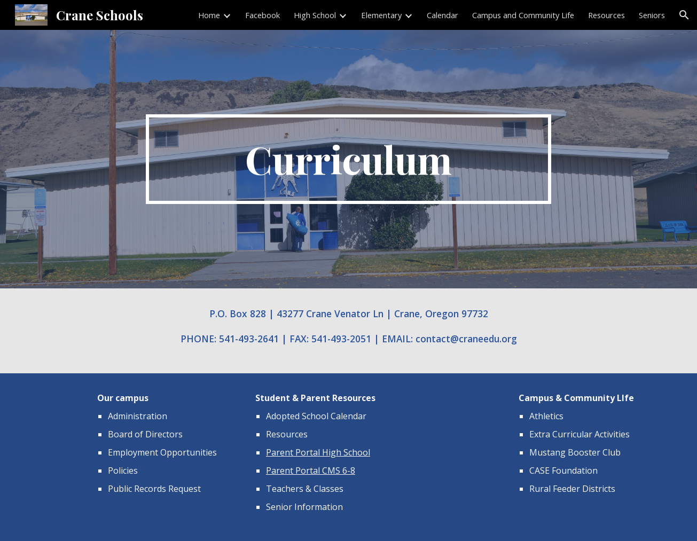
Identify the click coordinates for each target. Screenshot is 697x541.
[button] (684, 15)
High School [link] (315, 15)
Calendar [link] (442, 15)
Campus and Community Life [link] (523, 15)
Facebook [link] (262, 15)
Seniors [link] (652, 15)
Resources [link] (606, 15)
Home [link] (209, 15)
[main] (349, 159)
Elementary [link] (381, 15)
